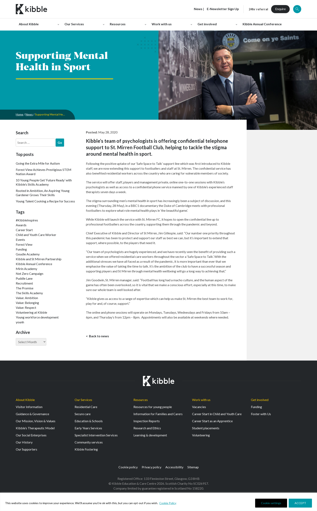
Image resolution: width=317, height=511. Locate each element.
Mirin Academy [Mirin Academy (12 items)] (26, 269)
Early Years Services (88, 428)
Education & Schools (89, 421)
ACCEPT (300, 503)
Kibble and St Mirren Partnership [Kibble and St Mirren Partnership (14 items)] (38, 259)
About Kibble (25, 400)
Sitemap (193, 467)
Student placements (205, 428)
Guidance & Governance (32, 414)
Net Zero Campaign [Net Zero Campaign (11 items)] (29, 273)
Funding (256, 407)
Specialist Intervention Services (96, 435)
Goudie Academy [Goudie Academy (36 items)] (28, 254)
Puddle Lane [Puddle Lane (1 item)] (24, 278)
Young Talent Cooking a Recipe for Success (45, 201)
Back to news (98, 336)
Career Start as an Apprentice (212, 421)
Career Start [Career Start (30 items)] (24, 230)
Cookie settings (271, 503)
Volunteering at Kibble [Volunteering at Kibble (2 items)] (31, 312)
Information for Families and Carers (158, 414)
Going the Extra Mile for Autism (38, 163)
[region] (158, 502)
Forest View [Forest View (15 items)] (24, 244)
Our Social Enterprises (31, 435)
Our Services (83, 400)
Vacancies (199, 407)
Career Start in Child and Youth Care (217, 414)
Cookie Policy (167, 503)
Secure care (83, 414)
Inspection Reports (146, 421)
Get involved (259, 400)
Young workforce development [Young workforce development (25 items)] (37, 317)
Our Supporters (26, 449)
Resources (140, 400)
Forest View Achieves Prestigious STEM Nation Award (43, 172)
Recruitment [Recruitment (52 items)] (24, 283)
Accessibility (174, 467)
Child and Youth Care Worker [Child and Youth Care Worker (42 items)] (36, 235)
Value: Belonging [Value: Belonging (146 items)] (27, 303)
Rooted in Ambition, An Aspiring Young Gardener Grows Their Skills (43, 193)
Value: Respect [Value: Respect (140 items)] (26, 307)
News (29, 114)
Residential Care (86, 407)
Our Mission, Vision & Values (35, 421)
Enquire (280, 9)
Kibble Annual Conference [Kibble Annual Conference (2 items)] (34, 264)
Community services (89, 442)
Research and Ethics (147, 428)
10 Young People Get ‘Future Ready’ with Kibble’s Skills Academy (44, 182)
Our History (24, 442)
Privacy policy (151, 467)
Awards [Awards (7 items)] (21, 225)
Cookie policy (128, 467)
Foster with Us (261, 414)
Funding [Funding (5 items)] (21, 249)
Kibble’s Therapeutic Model (35, 428)
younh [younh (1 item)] (20, 322)
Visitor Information (29, 407)
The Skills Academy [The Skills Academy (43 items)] (29, 293)
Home (19, 114)
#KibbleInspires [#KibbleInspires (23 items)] (27, 220)
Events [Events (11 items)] (20, 239)
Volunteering (201, 435)
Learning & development (150, 435)
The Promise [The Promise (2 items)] (24, 288)
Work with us (201, 400)
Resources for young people (152, 407)
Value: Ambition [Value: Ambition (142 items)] (27, 298)
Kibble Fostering (86, 449)
